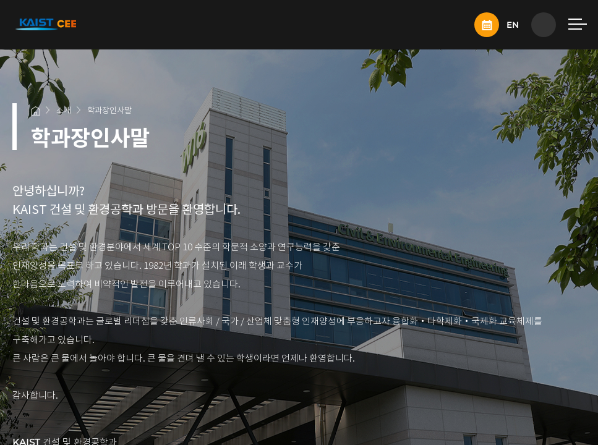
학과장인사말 (109, 110)
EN (512, 25)
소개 (63, 110)
